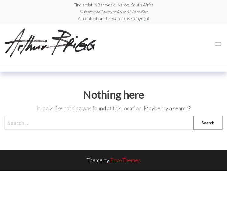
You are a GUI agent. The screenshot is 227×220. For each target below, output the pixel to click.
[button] (218, 44)
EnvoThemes (125, 160)
